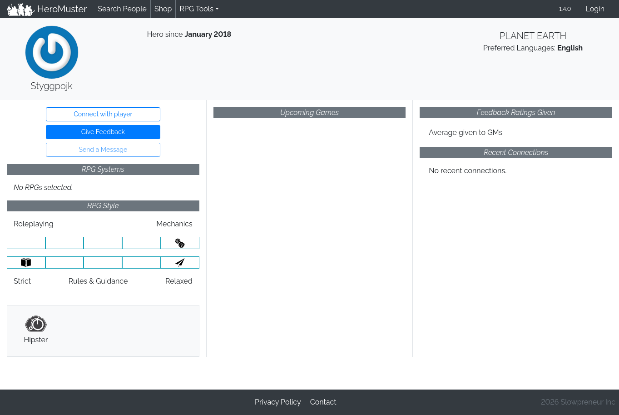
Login (595, 9)
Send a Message (103, 149)
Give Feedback (103, 131)
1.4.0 (565, 8)
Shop (163, 9)
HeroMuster (47, 9)
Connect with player (103, 114)
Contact (323, 402)
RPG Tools (196, 9)
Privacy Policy (278, 402)
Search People (122, 9)
